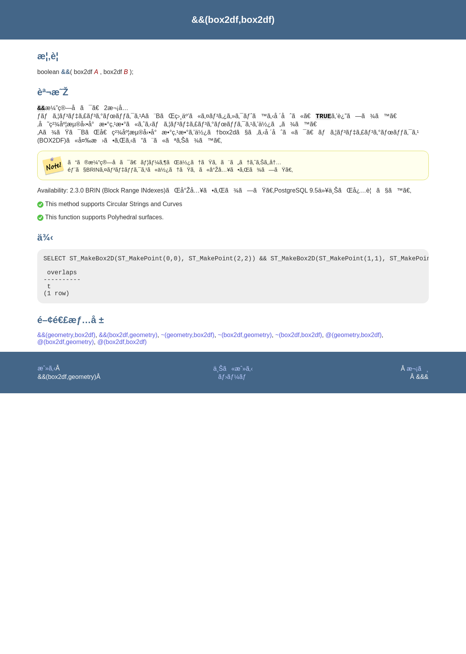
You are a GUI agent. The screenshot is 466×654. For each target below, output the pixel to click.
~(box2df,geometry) (245, 345)
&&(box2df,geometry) (128, 345)
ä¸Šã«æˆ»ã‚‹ (233, 379)
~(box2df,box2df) (298, 345)
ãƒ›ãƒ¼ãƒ (233, 387)
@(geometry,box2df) (353, 345)
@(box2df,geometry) (65, 352)
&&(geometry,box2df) (66, 345)
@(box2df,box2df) (122, 352)
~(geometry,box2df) (187, 345)
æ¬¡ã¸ (417, 379)
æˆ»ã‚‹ (46, 379)
